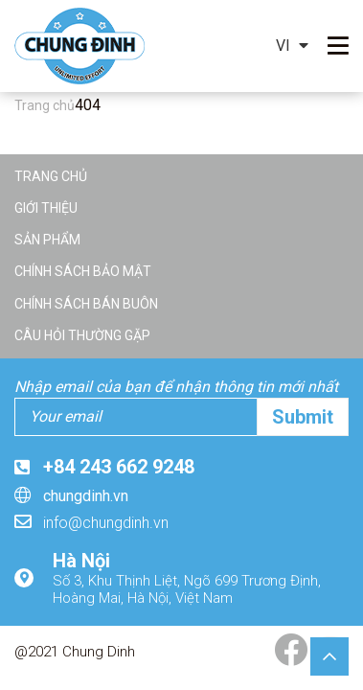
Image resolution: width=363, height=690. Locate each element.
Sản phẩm (47, 239)
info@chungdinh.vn (106, 523)
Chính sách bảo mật (82, 271)
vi (283, 45)
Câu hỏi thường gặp (82, 335)
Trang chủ (50, 176)
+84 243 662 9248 (118, 466)
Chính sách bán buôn (86, 303)
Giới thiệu (46, 208)
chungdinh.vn (85, 496)
